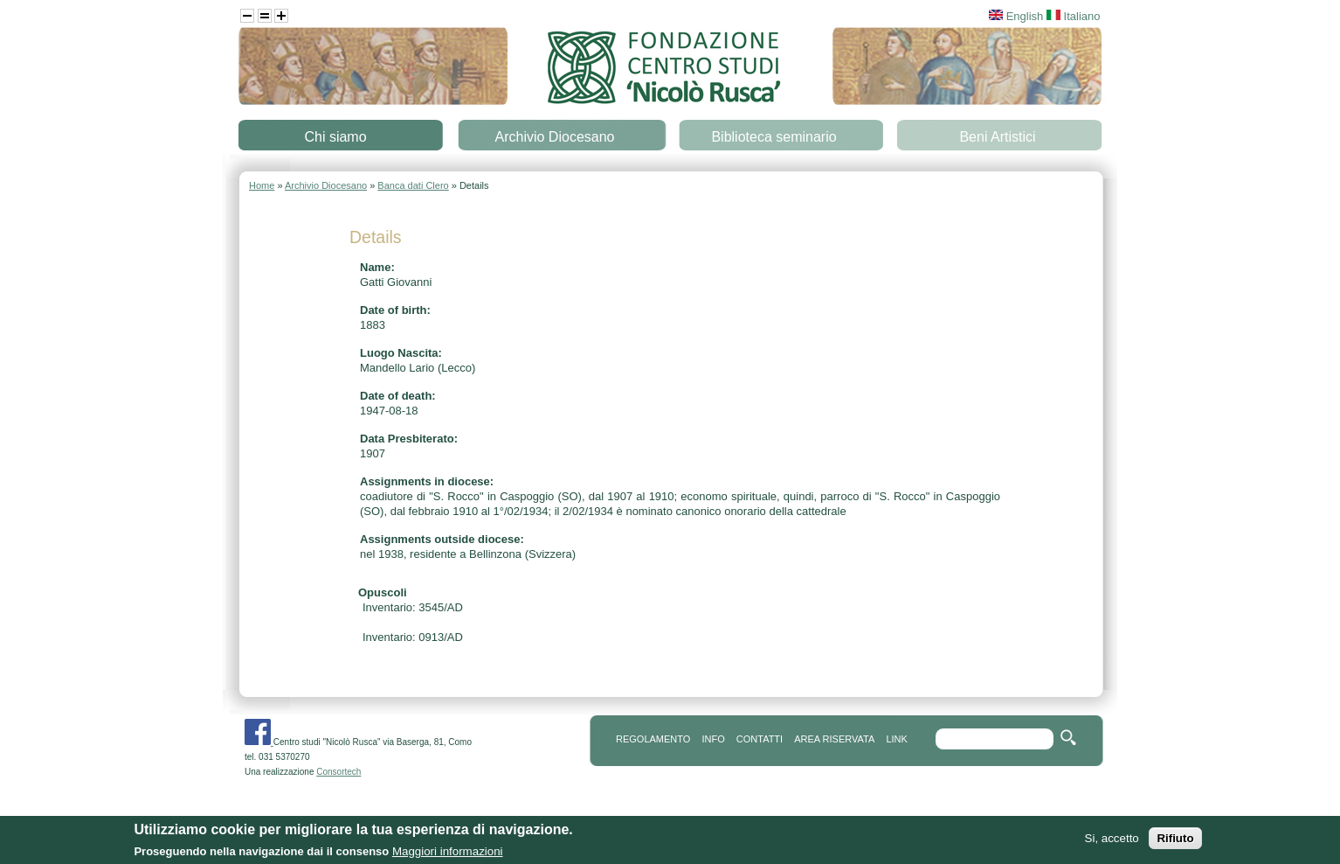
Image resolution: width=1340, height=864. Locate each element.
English (1016, 16)
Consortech (338, 772)
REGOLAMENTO (653, 739)
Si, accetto (1112, 842)
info (712, 739)
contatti (759, 739)
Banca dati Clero (412, 185)
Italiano (1073, 16)
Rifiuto (1175, 842)
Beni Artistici (997, 136)
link (896, 739)
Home (261, 185)
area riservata (834, 739)
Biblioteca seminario (773, 136)
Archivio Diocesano (555, 136)
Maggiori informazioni (447, 855)
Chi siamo (335, 136)
